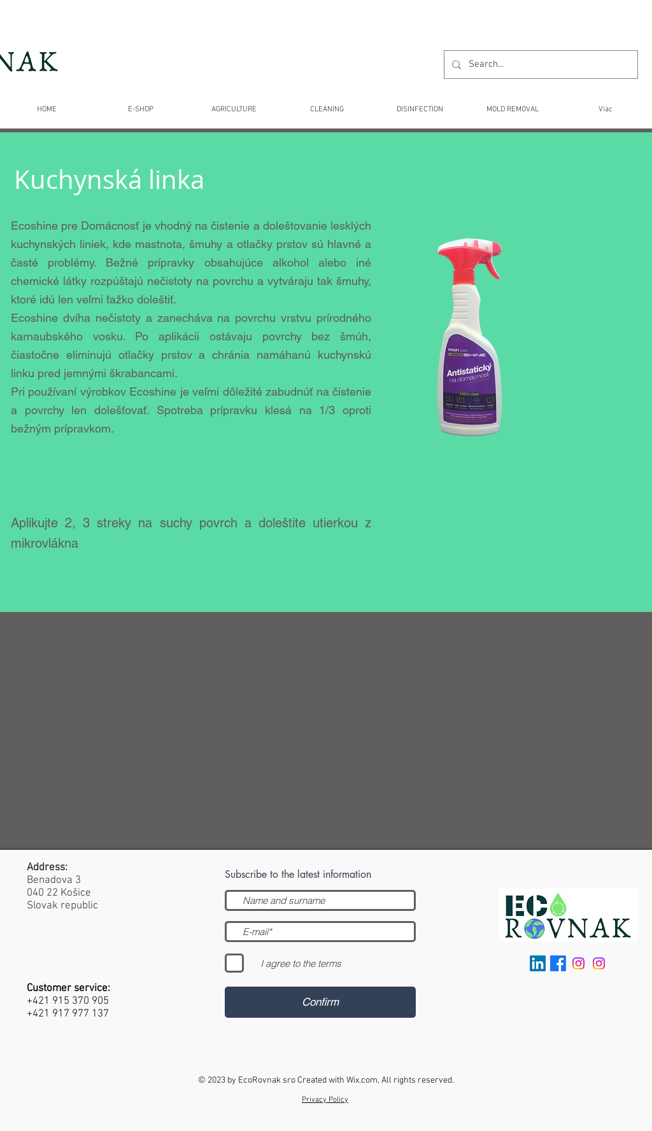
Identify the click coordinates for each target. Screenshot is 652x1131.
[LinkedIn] (538, 963)
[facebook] (558, 963)
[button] (326, 104)
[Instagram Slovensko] (599, 963)
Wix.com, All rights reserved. (400, 1080)
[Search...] (540, 64)
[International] (578, 963)
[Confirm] (320, 1002)
